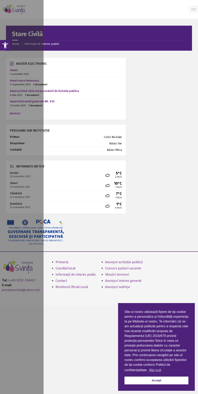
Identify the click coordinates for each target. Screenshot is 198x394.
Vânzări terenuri (117, 274)
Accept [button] (156, 380)
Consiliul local (65, 268)
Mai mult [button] (155, 370)
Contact (61, 281)
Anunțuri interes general (123, 281)
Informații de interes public (76, 274)
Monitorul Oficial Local (72, 287)
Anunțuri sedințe (117, 287)
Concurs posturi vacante (123, 268)
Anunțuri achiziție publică (124, 262)
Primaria (62, 262)
